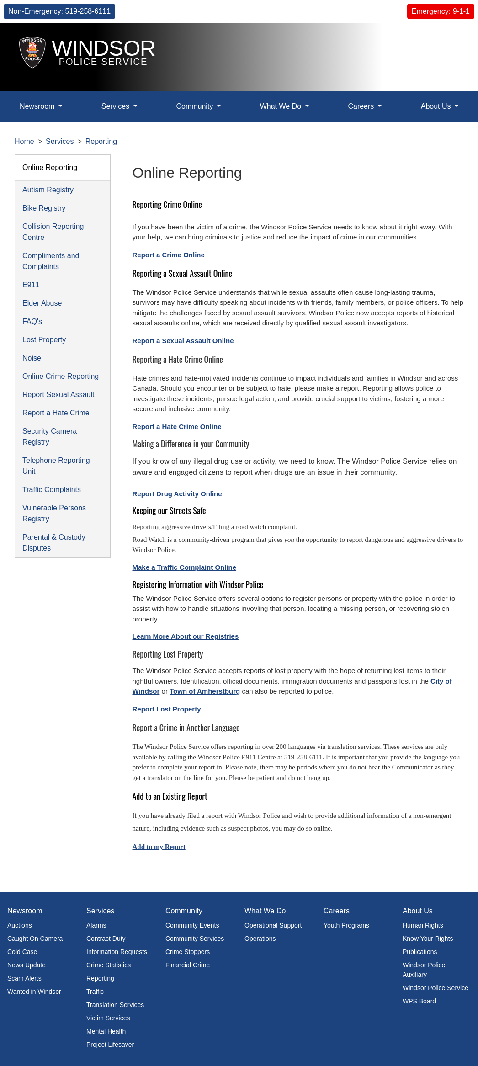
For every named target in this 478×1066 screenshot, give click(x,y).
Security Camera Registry (49, 436)
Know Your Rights (428, 938)
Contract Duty (106, 938)
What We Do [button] (281, 106)
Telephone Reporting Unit (56, 465)
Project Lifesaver (110, 1044)
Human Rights (423, 925)
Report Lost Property (167, 709)
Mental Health (106, 1031)
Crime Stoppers (187, 951)
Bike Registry (43, 208)
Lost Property (44, 340)
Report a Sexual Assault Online (183, 341)
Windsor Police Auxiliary (424, 969)
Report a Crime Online (169, 255)
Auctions (19, 925)
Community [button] (195, 106)
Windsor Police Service (435, 988)
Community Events (192, 925)
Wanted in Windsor (34, 991)
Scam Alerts (24, 978)
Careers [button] (362, 106)
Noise (31, 358)
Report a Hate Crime (56, 413)
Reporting (101, 141)
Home (24, 141)
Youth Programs (346, 925)
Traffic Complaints (51, 489)
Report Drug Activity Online (177, 494)
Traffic (95, 991)
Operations (260, 938)
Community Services (194, 938)
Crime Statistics (108, 965)
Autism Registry (48, 190)
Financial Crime (187, 965)
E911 (30, 285)
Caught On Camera (35, 938)
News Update (26, 965)
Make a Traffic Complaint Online (185, 567)
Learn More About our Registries (186, 636)
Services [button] (116, 106)
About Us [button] (437, 106)
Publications (420, 951)
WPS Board (419, 1001)
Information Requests (116, 951)
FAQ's (32, 321)
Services (60, 141)
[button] (448, 45)
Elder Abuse (42, 303)
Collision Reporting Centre (53, 232)
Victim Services (108, 1018)
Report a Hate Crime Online (177, 426)
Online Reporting (49, 167)
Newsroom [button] (38, 106)
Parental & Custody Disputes (53, 542)
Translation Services (115, 1004)
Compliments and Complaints (51, 261)
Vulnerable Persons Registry (54, 513)
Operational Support (273, 925)
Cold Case (22, 951)
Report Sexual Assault (58, 394)
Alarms (96, 925)
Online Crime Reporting (60, 376)
